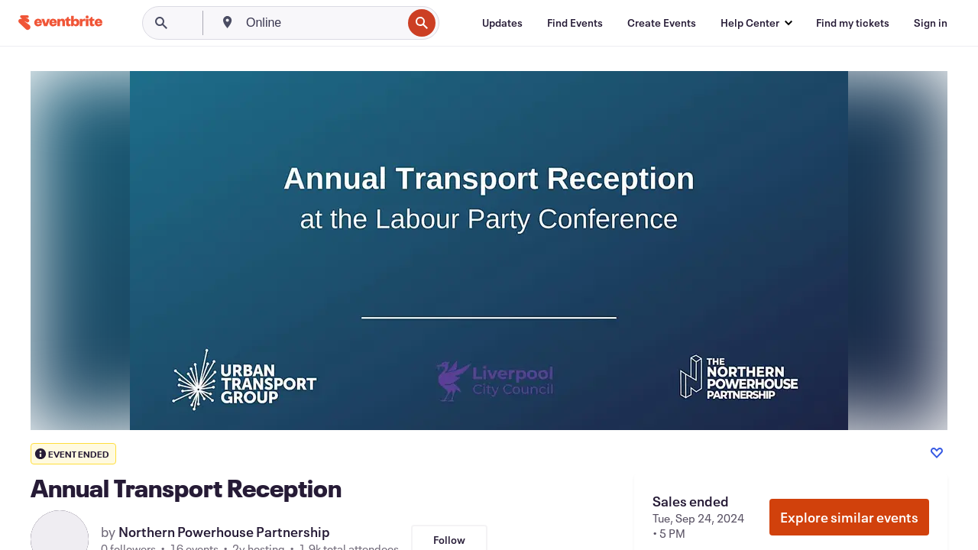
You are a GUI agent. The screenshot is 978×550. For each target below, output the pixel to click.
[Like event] (936, 453)
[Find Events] (575, 23)
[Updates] (502, 23)
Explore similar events (849, 517)
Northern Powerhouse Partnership (224, 532)
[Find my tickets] (853, 23)
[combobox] (322, 22)
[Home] (60, 22)
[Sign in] (931, 23)
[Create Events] (661, 23)
